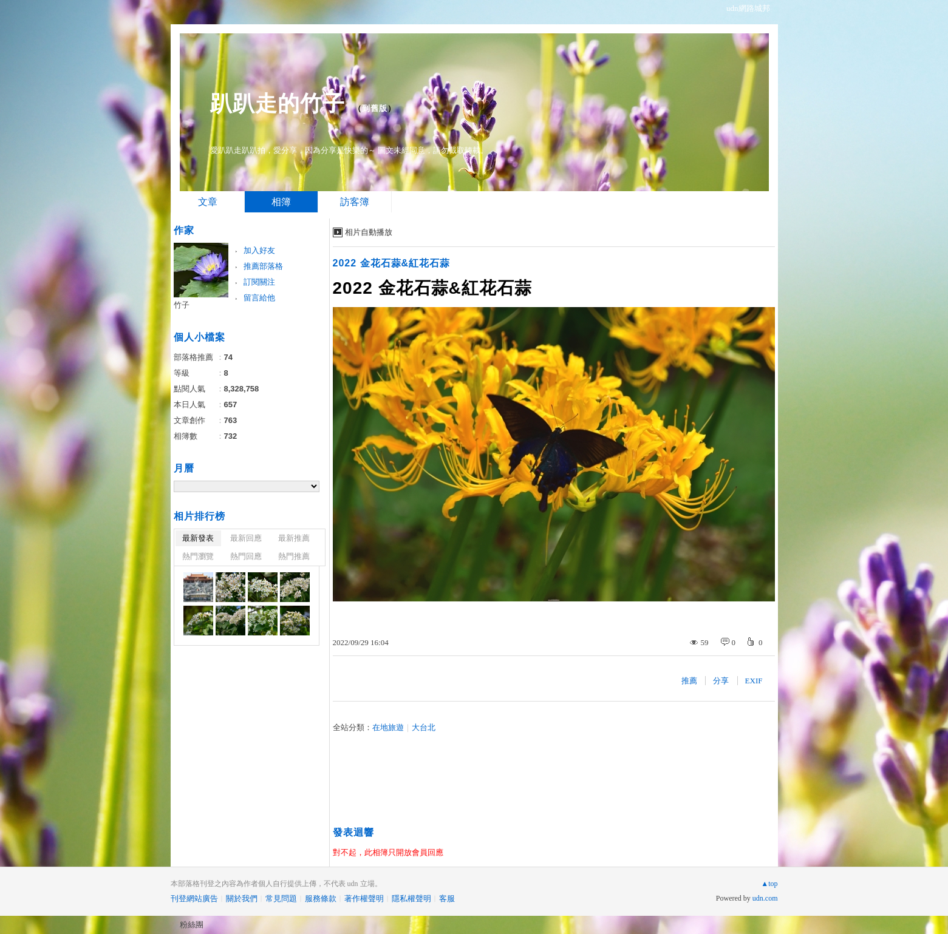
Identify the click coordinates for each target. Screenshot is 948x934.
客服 (447, 898)
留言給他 (259, 297)
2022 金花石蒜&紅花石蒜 (392, 263)
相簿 (281, 202)
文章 (207, 202)
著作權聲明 (364, 898)
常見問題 (281, 898)
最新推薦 (294, 538)
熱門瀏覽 (198, 556)
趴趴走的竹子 (277, 103)
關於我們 (241, 898)
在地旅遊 (388, 727)
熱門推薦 (294, 556)
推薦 (689, 680)
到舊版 (374, 108)
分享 (721, 680)
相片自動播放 (368, 232)
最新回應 (246, 538)
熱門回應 (246, 556)
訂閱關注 (259, 281)
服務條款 (320, 898)
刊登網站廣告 (194, 898)
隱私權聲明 (411, 898)
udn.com (765, 898)
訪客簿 (354, 202)
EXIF (754, 680)
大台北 (423, 727)
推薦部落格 (263, 266)
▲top (769, 883)
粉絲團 (191, 924)
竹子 (181, 305)
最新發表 (198, 538)
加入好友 (259, 250)
